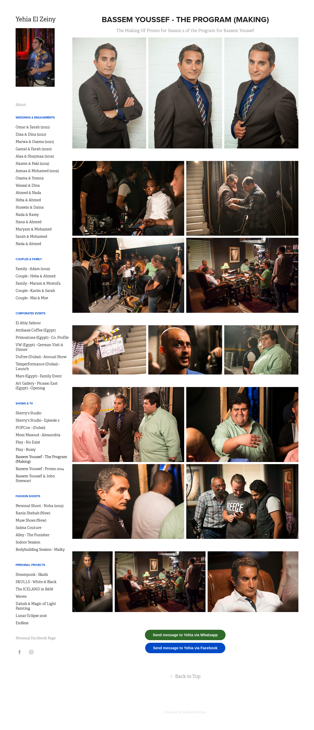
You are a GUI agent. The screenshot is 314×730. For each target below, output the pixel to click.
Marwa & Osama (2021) (35, 141)
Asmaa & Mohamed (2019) (37, 171)
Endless (22, 623)
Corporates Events (31, 313)
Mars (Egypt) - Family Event (39, 376)
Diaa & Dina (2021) (31, 134)
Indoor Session (28, 542)
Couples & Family (29, 259)
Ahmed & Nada (28, 192)
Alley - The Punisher (32, 535)
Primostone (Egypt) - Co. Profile (42, 337)
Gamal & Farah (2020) (34, 149)
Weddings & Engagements (35, 117)
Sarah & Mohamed (31, 236)
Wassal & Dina (28, 185)
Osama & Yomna (30, 178)
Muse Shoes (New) (31, 520)
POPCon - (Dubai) (30, 427)
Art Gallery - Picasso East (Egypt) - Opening (37, 385)
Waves (21, 596)
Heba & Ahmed (28, 200)
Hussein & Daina (30, 207)
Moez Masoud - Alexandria (38, 435)
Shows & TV (24, 403)
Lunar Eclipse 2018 (31, 615)
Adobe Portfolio (194, 712)
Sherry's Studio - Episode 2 (38, 420)
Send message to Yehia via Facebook (185, 648)
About (21, 104)
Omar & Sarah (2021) (33, 127)
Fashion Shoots (28, 496)
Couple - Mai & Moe (32, 298)
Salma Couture (28, 527)
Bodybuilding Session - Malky (40, 549)
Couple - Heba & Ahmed (35, 276)
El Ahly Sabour (28, 323)
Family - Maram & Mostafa (38, 283)
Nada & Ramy (27, 214)
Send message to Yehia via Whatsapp (185, 635)
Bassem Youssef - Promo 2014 (40, 468)
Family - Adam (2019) (33, 268)
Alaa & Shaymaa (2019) (35, 156)
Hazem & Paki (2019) (32, 163)
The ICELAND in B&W (34, 589)
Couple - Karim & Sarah (35, 290)
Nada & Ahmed (28, 243)
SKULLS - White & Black (36, 581)
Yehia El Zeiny (36, 19)
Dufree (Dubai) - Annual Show (41, 356)
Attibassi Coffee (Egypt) (36, 330)
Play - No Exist (28, 442)
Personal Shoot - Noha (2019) (39, 505)
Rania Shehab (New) (33, 513)
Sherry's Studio (28, 413)
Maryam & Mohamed (34, 229)
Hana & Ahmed (28, 222)
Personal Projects (30, 565)
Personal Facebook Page (36, 638)
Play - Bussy (26, 449)
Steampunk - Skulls (32, 574)
